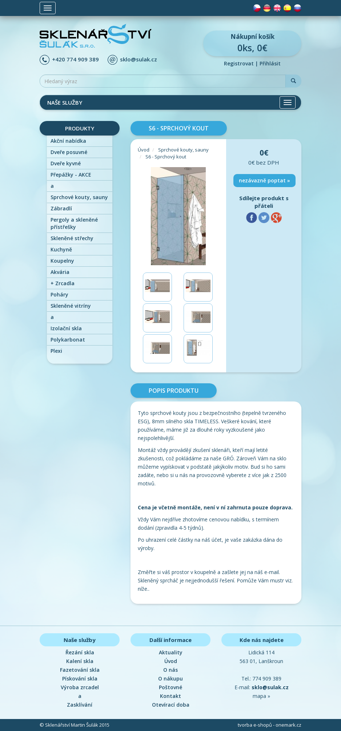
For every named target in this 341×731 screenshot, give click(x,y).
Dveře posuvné (69, 152)
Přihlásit (270, 63)
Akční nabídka (68, 140)
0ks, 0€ (252, 43)
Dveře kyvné (66, 163)
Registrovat (239, 63)
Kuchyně (61, 249)
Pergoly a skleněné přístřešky (74, 223)
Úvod (143, 149)
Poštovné (170, 687)
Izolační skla (66, 328)
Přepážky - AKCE (71, 174)
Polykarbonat (68, 339)
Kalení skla (79, 661)
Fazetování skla (80, 669)
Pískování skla (79, 678)
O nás (170, 669)
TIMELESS (206, 421)
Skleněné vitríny (71, 305)
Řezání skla (79, 652)
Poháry (59, 294)
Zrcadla (63, 283)
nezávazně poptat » (264, 180)
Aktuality (170, 652)
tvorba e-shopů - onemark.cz (269, 725)
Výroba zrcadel (80, 687)
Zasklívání (79, 704)
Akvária (60, 271)
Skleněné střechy (72, 238)
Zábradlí (61, 208)
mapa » (261, 695)
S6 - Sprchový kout (165, 156)
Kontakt (170, 695)
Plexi (56, 350)
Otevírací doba (170, 704)
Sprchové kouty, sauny (79, 197)
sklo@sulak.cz (138, 59)
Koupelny (62, 260)
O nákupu (170, 678)
